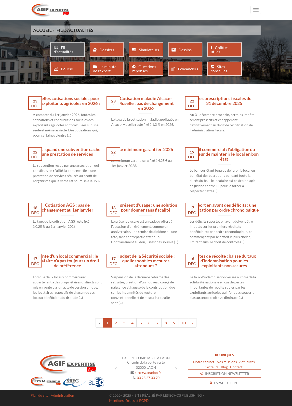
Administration (62, 395)
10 (183, 322)
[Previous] (99, 323)
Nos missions (227, 362)
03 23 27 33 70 (148, 378)
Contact (236, 367)
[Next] (193, 323)
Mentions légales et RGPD (129, 400)
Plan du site (39, 395)
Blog (224, 367)
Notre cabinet (203, 362)
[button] (114, 366)
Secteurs (211, 367)
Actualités (247, 362)
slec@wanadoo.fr (148, 372)
